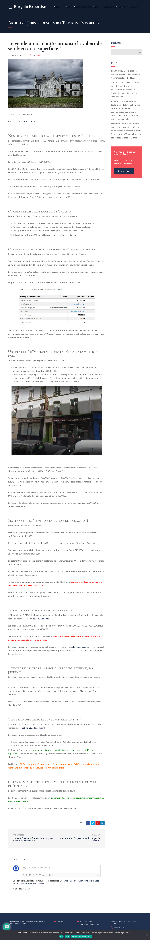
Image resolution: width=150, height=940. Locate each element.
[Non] (147, 935)
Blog (68, 7)
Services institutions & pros (86, 7)
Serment (57, 7)
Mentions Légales (86, 921)
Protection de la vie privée (89, 924)
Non (67, 936)
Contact (134, 7)
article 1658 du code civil (80, 647)
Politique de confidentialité (81, 936)
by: (36, 55)
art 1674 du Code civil (39, 618)
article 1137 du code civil (33, 727)
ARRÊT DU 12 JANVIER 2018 (21, 121)
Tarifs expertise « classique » (114, 7)
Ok (61, 936)
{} (53, 875)
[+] (56, 875)
